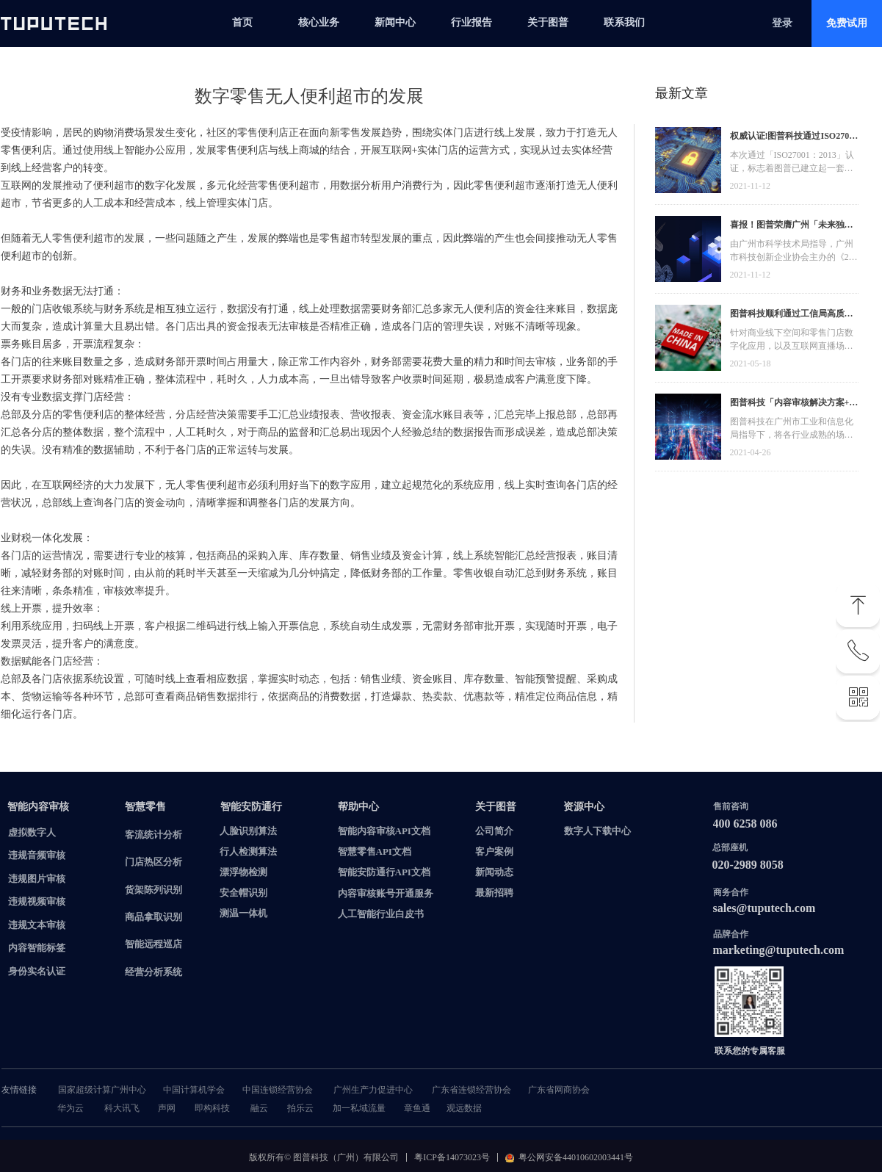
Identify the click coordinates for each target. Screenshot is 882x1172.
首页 (242, 22)
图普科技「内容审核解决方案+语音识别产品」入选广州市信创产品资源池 (794, 404)
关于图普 (547, 22)
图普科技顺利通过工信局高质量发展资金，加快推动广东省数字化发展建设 (791, 315)
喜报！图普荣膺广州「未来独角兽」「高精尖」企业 (791, 227)
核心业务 (318, 22)
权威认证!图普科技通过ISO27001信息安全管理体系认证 (794, 138)
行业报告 (471, 22)
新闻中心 (395, 22)
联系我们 (624, 22)
